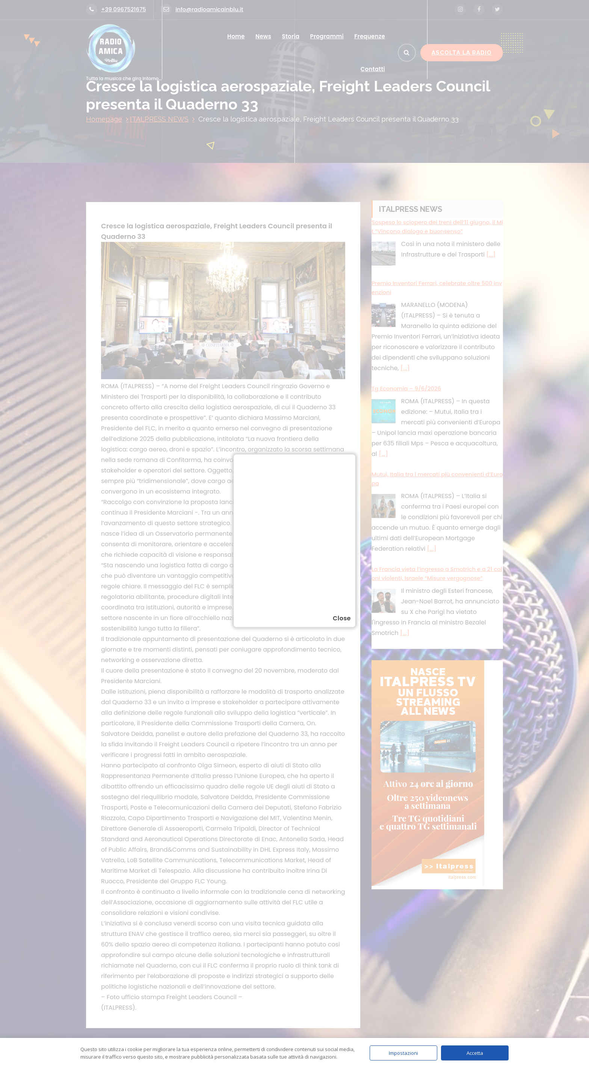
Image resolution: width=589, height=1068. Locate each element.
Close (342, 618)
